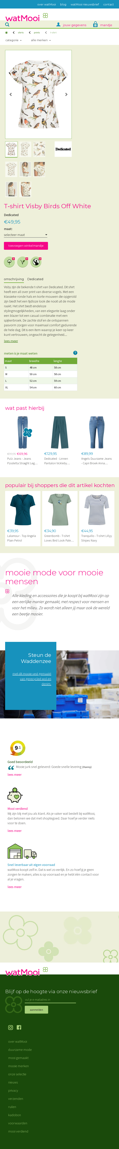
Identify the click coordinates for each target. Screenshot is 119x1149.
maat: (8, 229)
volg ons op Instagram (12, 1028)
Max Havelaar (36, 262)
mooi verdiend (18, 1131)
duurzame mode (20, 1049)
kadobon (14, 1115)
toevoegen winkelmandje (26, 245)
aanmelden (36, 1009)
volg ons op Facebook (21, 1028)
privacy (13, 1090)
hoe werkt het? (75, 353)
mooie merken (18, 1066)
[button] (10, 94)
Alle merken (39, 40)
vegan (22, 262)
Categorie (11, 40)
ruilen (12, 1107)
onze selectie (17, 1074)
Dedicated (11, 215)
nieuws (13, 1082)
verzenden (15, 1098)
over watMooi (17, 1041)
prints (37, 32)
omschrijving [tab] (14, 279)
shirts (21, 32)
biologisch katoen (9, 262)
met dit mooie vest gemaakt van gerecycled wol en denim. (31, 678)
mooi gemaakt (18, 1058)
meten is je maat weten (20, 353)
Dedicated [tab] (35, 279)
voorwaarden (17, 1123)
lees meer (11, 341)
